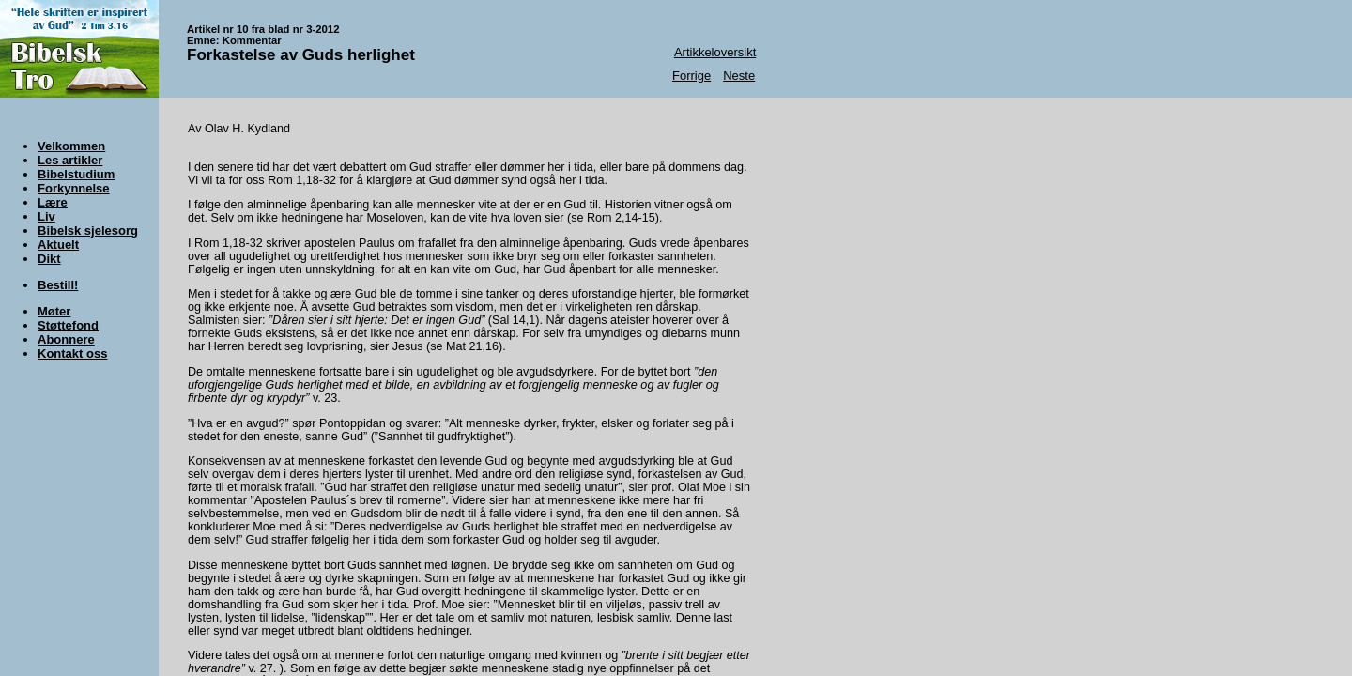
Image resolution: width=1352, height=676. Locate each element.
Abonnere (66, 339)
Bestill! (58, 285)
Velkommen (71, 146)
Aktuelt (58, 245)
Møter (54, 311)
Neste (739, 76)
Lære (53, 202)
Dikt (49, 259)
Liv (46, 216)
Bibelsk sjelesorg (88, 230)
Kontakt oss (72, 353)
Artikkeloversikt (715, 52)
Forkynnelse (74, 188)
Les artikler (70, 160)
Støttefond (68, 325)
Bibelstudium (76, 174)
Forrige (691, 76)
